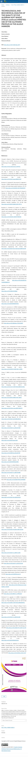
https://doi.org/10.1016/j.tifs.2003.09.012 (11, 497)
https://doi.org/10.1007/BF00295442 (10, 303)
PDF (4, 696)
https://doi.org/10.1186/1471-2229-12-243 (16, 627)
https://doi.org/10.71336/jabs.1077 (12, 44)
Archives (8, 4)
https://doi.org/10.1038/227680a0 (9, 291)
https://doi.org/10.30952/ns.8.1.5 (13, 574)
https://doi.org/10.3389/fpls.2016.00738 (10, 453)
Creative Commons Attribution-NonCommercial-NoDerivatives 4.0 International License (11, 748)
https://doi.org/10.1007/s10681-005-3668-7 (11, 397)
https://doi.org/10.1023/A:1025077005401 (11, 216)
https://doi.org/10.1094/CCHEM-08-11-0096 (11, 369)
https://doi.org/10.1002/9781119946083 (16, 479)
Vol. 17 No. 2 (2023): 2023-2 (17, 4)
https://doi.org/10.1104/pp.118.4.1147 (17, 652)
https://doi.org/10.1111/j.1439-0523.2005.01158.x (13, 386)
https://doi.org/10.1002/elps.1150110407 (13, 323)
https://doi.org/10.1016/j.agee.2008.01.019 (11, 179)
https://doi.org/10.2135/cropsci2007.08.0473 (11, 408)
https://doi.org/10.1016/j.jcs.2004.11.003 (10, 552)
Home (2, 4)
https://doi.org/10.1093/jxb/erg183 (9, 440)
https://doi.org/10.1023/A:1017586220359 (15, 188)
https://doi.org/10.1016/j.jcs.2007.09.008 (10, 472)
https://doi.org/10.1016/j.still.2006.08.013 (11, 419)
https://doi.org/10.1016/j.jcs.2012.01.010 (13, 563)
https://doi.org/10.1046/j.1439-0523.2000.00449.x (13, 602)
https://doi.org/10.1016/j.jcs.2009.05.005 (10, 617)
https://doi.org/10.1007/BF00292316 (10, 640)
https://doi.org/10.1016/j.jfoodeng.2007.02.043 (12, 529)
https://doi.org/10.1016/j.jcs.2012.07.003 (10, 427)
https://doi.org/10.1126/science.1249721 (10, 166)
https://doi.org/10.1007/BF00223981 (10, 461)
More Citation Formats (7, 720)
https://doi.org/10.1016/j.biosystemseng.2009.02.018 (13, 248)
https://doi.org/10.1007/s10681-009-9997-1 (11, 204)
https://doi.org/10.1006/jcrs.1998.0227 (13, 593)
